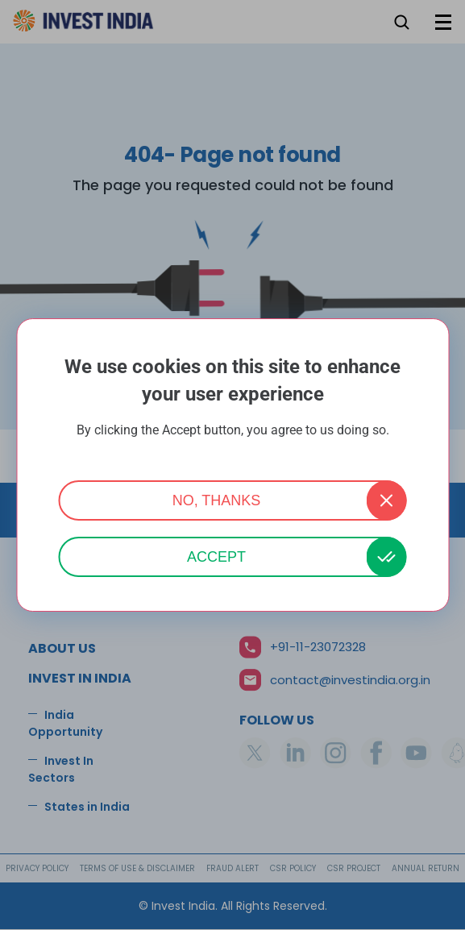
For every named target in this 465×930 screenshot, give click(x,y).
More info (232, 452)
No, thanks (216, 500)
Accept (216, 557)
